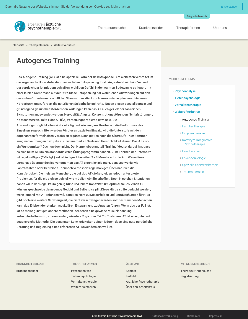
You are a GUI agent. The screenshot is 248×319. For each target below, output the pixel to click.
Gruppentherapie (194, 133)
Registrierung (190, 276)
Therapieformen (188, 27)
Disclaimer (193, 315)
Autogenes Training (196, 119)
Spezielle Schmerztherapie (201, 165)
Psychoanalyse (186, 91)
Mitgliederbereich (197, 16)
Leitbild (131, 276)
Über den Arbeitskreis (140, 287)
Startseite (18, 44)
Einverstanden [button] (229, 6)
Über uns (220, 27)
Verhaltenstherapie (188, 104)
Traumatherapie (194, 171)
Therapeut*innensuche (196, 270)
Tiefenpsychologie (188, 98)
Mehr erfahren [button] (120, 6)
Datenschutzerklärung (165, 315)
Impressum (215, 315)
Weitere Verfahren (64, 44)
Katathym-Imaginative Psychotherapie (198, 142)
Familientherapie (194, 126)
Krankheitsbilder (151, 27)
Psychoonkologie (195, 158)
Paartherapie (192, 151)
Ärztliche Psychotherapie (142, 281)
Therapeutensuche (112, 27)
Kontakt (131, 270)
